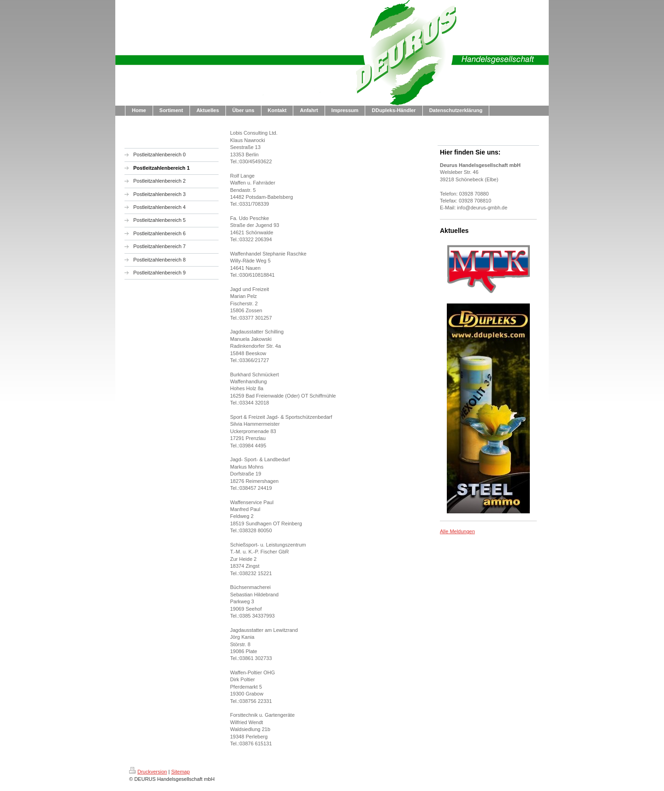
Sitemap (180, 771)
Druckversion (148, 771)
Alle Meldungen (457, 531)
